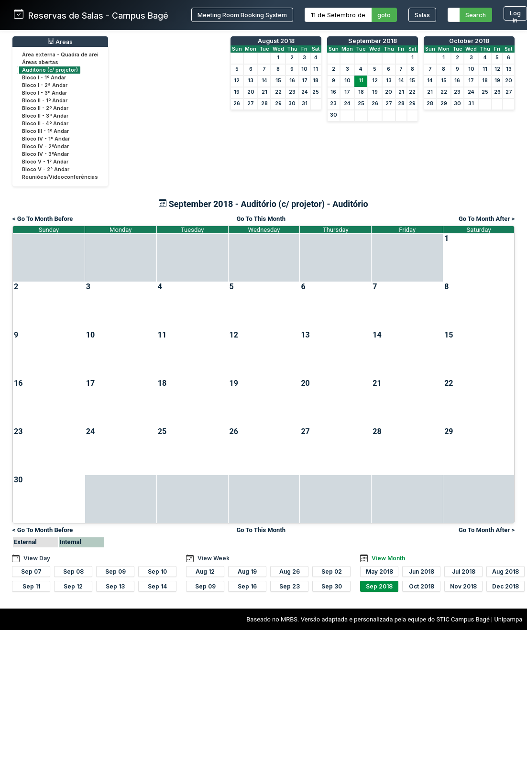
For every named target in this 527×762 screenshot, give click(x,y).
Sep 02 (331, 571)
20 (250, 92)
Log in (515, 15)
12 (237, 80)
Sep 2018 (379, 586)
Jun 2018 (421, 571)
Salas (422, 15)
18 (315, 80)
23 (292, 92)
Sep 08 (73, 571)
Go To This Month (260, 218)
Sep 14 (157, 586)
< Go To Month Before (42, 218)
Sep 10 (157, 571)
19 (237, 92)
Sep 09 (115, 571)
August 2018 (276, 40)
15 (278, 80)
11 (315, 69)
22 (278, 92)
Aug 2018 (505, 571)
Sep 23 (289, 586)
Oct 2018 (421, 586)
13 (250, 80)
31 (304, 103)
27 (250, 103)
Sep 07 (31, 571)
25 (315, 92)
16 (292, 80)
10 (304, 69)
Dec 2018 (505, 586)
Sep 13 (115, 586)
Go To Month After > (487, 218)
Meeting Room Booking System (242, 15)
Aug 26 (289, 571)
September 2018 (372, 40)
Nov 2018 (463, 586)
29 (278, 103)
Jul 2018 (463, 571)
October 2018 (469, 40)
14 (264, 80)
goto (384, 15)
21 (264, 92)
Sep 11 (31, 586)
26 (236, 103)
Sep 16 (247, 586)
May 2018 (379, 571)
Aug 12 (205, 571)
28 (264, 103)
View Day (36, 558)
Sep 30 (331, 586)
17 (304, 80)
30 (292, 103)
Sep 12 (73, 586)
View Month (388, 558)
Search (475, 15)
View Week (214, 558)
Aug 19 (247, 571)
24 (304, 92)
